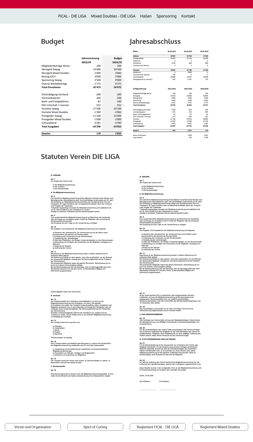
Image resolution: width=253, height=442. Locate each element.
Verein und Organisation (33, 427)
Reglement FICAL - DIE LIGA (158, 427)
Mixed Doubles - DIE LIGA (113, 15)
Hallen (146, 15)
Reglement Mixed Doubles (220, 427)
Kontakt (188, 15)
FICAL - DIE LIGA (72, 15)
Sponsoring (167, 15)
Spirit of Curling (95, 427)
